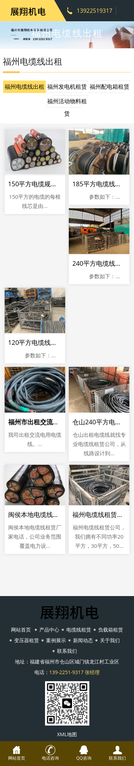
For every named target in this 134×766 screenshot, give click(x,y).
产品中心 (49, 629)
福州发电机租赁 (67, 86)
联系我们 (67, 650)
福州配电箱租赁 (109, 86)
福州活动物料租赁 (67, 102)
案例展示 (56, 640)
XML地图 (67, 734)
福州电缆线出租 (24, 86)
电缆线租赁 (78, 629)
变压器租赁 (26, 640)
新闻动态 (83, 640)
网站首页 (21, 629)
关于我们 (110, 640)
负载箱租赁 (110, 629)
